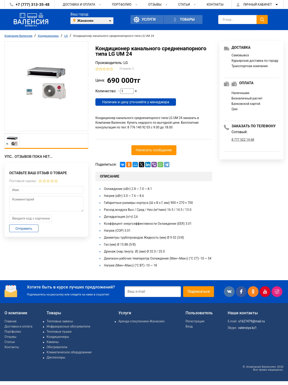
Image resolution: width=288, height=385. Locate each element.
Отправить (24, 228)
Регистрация (195, 321)
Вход (189, 326)
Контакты (215, 4)
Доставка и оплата (79, 4)
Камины (53, 342)
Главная (10, 321)
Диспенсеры (56, 357)
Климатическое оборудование (69, 352)
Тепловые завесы (60, 321)
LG (66, 35)
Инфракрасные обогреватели (68, 326)
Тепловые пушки (59, 331)
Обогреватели (57, 347)
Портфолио (122, 4)
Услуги (145, 19)
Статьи (184, 4)
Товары (183, 19)
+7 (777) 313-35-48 (32, 4)
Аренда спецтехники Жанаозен (141, 321)
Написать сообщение (154, 150)
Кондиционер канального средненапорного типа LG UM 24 (113, 35)
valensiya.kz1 (247, 328)
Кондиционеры (48, 35)
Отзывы (155, 4)
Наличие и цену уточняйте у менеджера (135, 102)
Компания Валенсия (18, 35)
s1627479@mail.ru (251, 321)
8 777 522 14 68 (243, 139)
